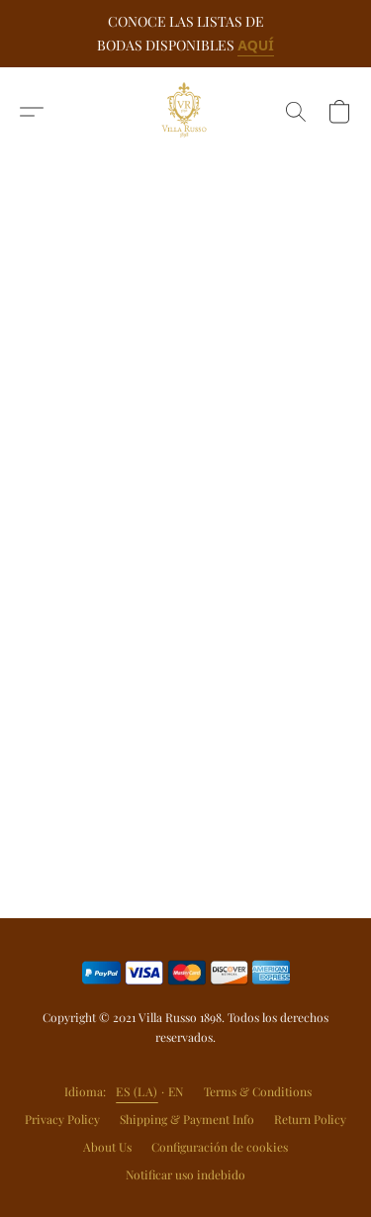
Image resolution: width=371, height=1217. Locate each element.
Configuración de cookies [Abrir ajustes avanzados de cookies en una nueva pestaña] (219, 1147)
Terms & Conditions (258, 1091)
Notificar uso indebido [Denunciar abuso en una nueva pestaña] (185, 1174)
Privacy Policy (62, 1119)
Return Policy (310, 1119)
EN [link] (176, 1091)
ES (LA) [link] (137, 1091)
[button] (186, 111)
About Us (107, 1147)
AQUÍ (255, 45)
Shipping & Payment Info (187, 1119)
